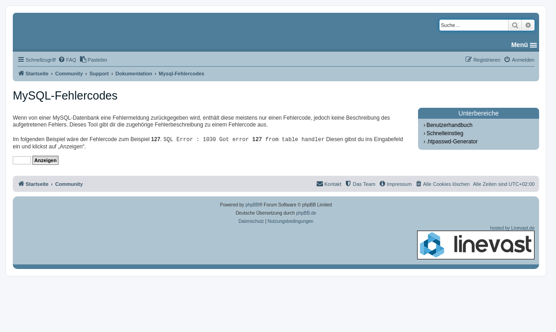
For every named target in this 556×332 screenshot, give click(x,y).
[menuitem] (67, 59)
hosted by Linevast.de (476, 242)
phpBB (252, 204)
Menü (519, 44)
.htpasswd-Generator (451, 141)
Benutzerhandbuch (449, 125)
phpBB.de (306, 213)
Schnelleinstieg (444, 133)
